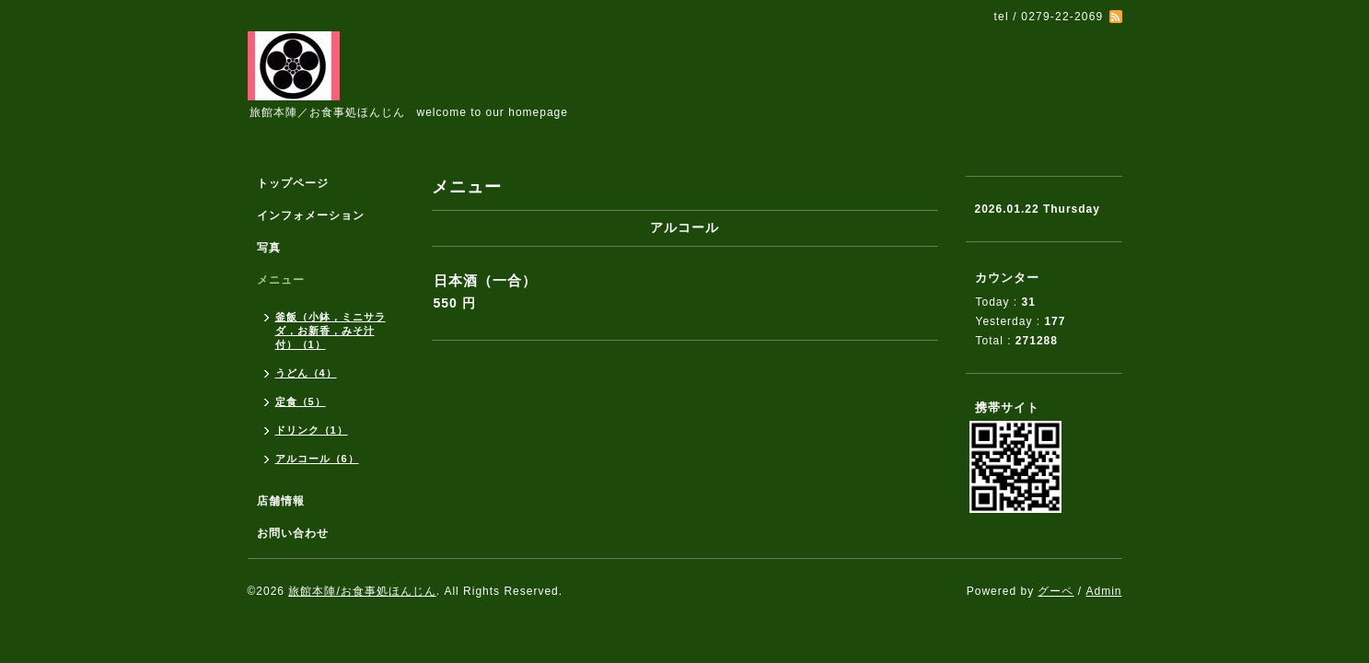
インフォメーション (311, 215)
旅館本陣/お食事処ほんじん (361, 591)
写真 (269, 247)
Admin (1103, 591)
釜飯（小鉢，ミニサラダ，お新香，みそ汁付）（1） (330, 330)
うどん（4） (306, 372)
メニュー (281, 279)
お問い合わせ (293, 533)
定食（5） (300, 401)
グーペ (1055, 591)
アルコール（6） (317, 458)
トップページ (293, 183)
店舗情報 (281, 500)
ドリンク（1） (311, 430)
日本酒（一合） (485, 280)
